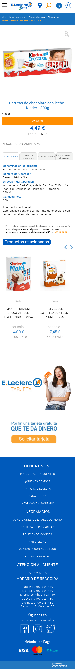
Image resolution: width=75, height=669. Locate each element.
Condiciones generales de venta (37, 519)
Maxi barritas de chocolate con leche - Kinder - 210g (18, 313)
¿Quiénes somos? (37, 481)
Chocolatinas (53, 17)
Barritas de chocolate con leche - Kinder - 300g (21, 21)
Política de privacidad (38, 527)
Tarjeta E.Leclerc (37, 488)
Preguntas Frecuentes (37, 473)
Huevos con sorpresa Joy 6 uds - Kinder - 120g (54, 313)
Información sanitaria (38, 503)
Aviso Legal (37, 541)
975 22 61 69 (60, 232)
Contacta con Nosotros (37, 548)
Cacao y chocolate (37, 17)
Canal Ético (37, 496)
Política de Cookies (37, 534)
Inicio (4, 17)
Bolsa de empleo (37, 556)
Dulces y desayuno (17, 17)
